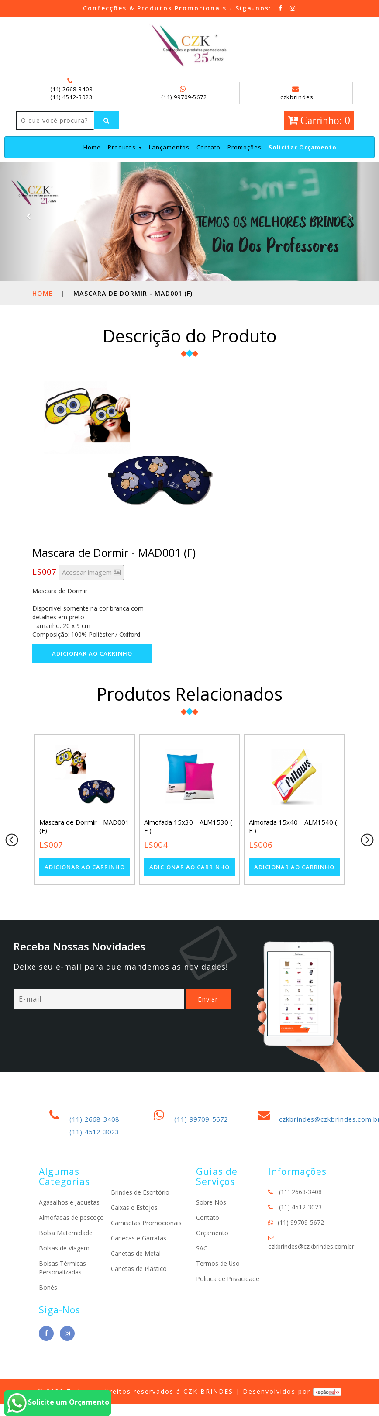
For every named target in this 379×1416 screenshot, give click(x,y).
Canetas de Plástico (139, 1287)
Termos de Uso (218, 1282)
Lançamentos (169, 165)
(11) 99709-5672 (184, 97)
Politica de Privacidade (227, 1297)
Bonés (48, 1306)
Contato (208, 165)
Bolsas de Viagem (64, 1266)
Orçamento (212, 1251)
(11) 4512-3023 (71, 97)
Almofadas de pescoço (71, 1236)
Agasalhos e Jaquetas (69, 1220)
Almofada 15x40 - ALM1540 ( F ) (293, 844)
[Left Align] (29, 139)
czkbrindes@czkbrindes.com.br (311, 1265)
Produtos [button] (125, 165)
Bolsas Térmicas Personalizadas (62, 1286)
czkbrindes (297, 93)
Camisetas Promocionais (146, 1241)
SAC (201, 1266)
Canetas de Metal (136, 1272)
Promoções (244, 165)
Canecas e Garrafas (138, 1257)
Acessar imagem (91, 590)
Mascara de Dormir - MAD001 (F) (84, 844)
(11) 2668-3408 (71, 89)
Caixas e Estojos (134, 1226)
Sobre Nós (211, 1220)
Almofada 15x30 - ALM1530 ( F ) (188, 844)
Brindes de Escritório (140, 1211)
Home (92, 165)
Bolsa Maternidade (66, 1251)
